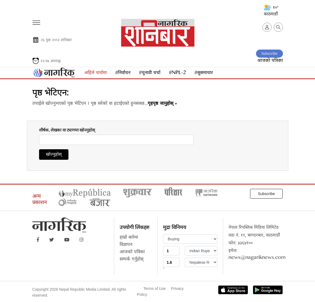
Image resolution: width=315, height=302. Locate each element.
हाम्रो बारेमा (129, 238)
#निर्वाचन (122, 73)
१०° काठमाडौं (271, 11)
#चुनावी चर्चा (149, 73)
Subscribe (269, 54)
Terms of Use (154, 288)
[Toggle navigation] (36, 21)
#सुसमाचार (204, 73)
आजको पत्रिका (270, 60)
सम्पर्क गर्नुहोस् (131, 260)
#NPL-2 (177, 73)
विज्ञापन (126, 245)
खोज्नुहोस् (54, 155)
